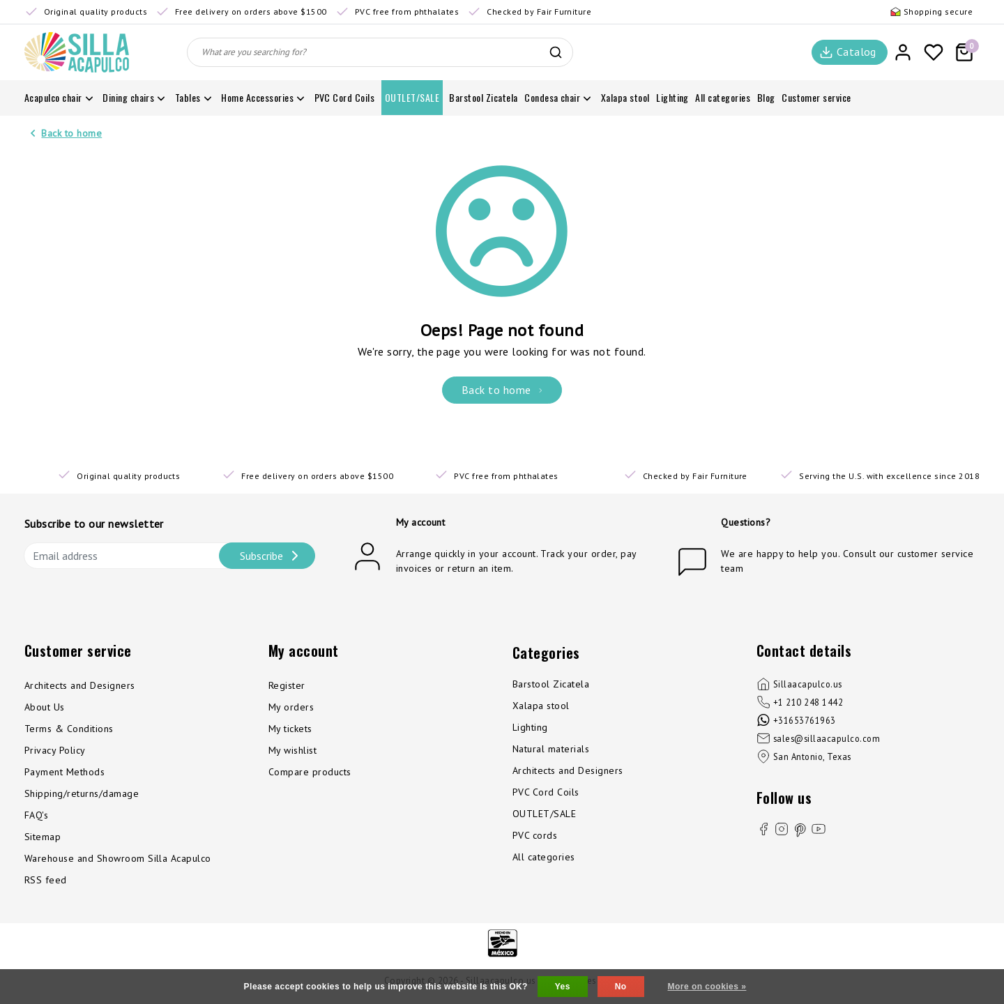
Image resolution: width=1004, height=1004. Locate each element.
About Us (44, 707)
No (621, 986)
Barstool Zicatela (550, 684)
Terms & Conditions (69, 728)
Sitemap (42, 836)
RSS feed (45, 880)
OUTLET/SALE (544, 813)
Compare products (309, 772)
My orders (291, 707)
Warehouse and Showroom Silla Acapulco (117, 858)
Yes (562, 986)
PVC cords (534, 835)
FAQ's (36, 815)
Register (286, 685)
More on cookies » (707, 986)
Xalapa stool (541, 705)
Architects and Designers (79, 685)
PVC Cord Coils (545, 792)
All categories (543, 857)
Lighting (530, 727)
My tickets (290, 728)
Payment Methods (64, 772)
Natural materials (550, 749)
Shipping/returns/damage (81, 793)
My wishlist (292, 750)
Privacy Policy (55, 750)
